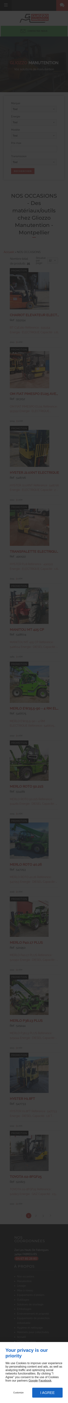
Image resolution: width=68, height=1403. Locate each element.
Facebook (45, 1380)
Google (33, 1380)
